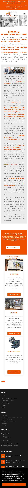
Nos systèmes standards (14, 351)
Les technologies (5, 403)
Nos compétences (14, 274)
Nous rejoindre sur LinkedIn (14, 3)
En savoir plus (14, 294)
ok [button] (14, 484)
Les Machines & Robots (7, 400)
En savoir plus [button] (18, 480)
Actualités (3, 405)
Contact (3, 407)
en (26, 5)
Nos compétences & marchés (9, 398)
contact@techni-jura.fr (9, 1)
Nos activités (14, 313)
